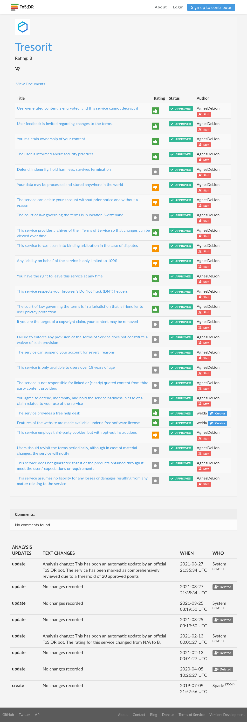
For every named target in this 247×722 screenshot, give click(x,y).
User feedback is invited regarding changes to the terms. (65, 123)
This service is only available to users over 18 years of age (66, 367)
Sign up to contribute (211, 7)
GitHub (8, 714)
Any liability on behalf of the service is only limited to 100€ (67, 260)
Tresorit (33, 46)
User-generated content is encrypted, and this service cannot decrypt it (77, 108)
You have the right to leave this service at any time (60, 276)
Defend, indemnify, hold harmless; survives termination (64, 169)
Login (178, 7)
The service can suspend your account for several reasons (66, 352)
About (161, 7)
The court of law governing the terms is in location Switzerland (70, 214)
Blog (153, 714)
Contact (139, 714)
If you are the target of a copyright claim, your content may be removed (77, 321)
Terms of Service (191, 714)
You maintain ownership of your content (51, 138)
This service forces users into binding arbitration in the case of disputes (77, 245)
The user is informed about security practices (55, 153)
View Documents (30, 83)
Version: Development (227, 714)
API (37, 714)
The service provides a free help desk (48, 413)
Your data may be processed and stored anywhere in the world (70, 184)
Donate (168, 714)
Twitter (24, 714)
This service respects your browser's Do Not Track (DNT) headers (72, 291)
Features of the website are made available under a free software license (78, 422)
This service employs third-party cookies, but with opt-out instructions (77, 432)
